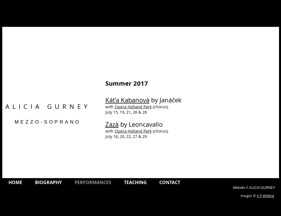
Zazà (112, 124)
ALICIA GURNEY (47, 106)
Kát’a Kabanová (127, 100)
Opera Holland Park (133, 106)
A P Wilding (265, 195)
